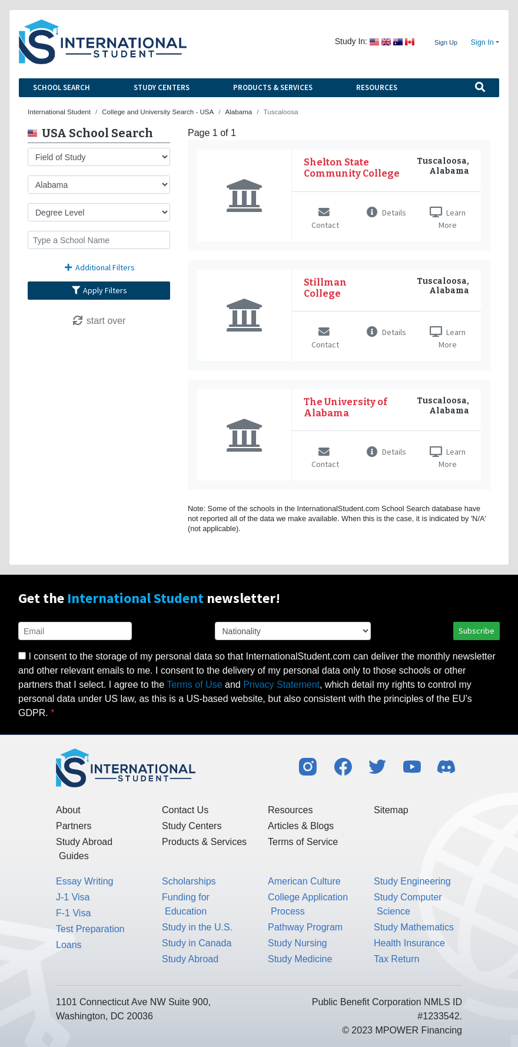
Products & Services (273, 87)
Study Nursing (297, 943)
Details (386, 212)
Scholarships (189, 881)
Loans (69, 945)
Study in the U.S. (197, 927)
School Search (61, 87)
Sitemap (391, 810)
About (68, 810)
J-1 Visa (73, 897)
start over (98, 321)
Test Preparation (90, 929)
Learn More (448, 218)
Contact (325, 219)
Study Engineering (412, 881)
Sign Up (445, 42)
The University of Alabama (345, 407)
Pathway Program (305, 927)
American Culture (304, 881)
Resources (376, 87)
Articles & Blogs (301, 826)
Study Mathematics (414, 927)
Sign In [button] (482, 42)
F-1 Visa (73, 913)
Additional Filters (99, 267)
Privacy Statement (281, 685)
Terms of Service (303, 842)
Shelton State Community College (352, 168)
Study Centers (162, 87)
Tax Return (396, 959)
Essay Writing (85, 881)
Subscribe (476, 630)
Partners (73, 826)
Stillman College (325, 288)
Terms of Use (194, 685)
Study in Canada (196, 943)
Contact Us (185, 810)
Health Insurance (409, 943)
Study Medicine (300, 959)
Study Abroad (190, 959)
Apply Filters (99, 290)
